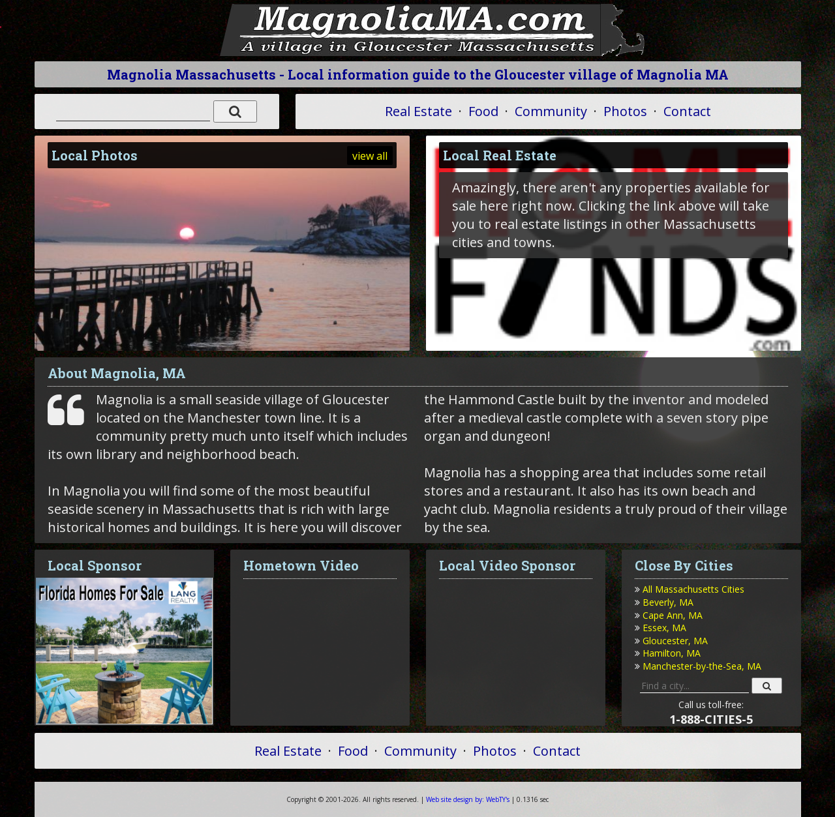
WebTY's (467, 799)
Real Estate (418, 111)
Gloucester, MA (675, 640)
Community (551, 111)
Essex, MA (664, 627)
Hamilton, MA (672, 653)
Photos (625, 111)
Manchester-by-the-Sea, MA (702, 666)
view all (369, 156)
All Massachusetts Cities (693, 589)
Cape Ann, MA (673, 615)
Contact (687, 111)
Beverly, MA (668, 602)
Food (483, 111)
